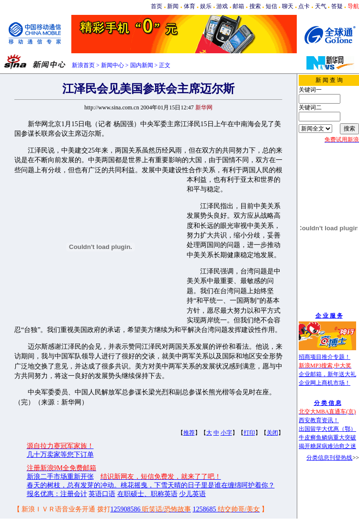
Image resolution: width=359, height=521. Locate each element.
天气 (320, 6)
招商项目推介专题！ (324, 357)
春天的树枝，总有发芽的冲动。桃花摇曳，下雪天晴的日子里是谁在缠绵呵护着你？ (151, 485)
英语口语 (102, 493)
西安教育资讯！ (319, 420)
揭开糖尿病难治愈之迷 (327, 446)
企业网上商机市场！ (324, 382)
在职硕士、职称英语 (147, 493)
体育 (189, 6)
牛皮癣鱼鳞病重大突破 (327, 437)
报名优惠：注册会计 (57, 493)
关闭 (272, 432)
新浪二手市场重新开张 (60, 476)
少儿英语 (192, 493)
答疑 (337, 6)
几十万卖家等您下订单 (60, 454)
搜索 (255, 6)
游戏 (222, 6)
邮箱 (238, 6)
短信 (271, 6)
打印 (249, 432)
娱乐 (206, 6)
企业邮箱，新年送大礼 (327, 374)
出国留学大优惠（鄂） (327, 429)
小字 (226, 432)
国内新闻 (141, 65)
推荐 (189, 432)
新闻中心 (112, 65)
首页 (156, 6)
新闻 (173, 6)
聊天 (287, 6)
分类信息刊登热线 (329, 457)
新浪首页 (83, 65)
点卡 (304, 6)
